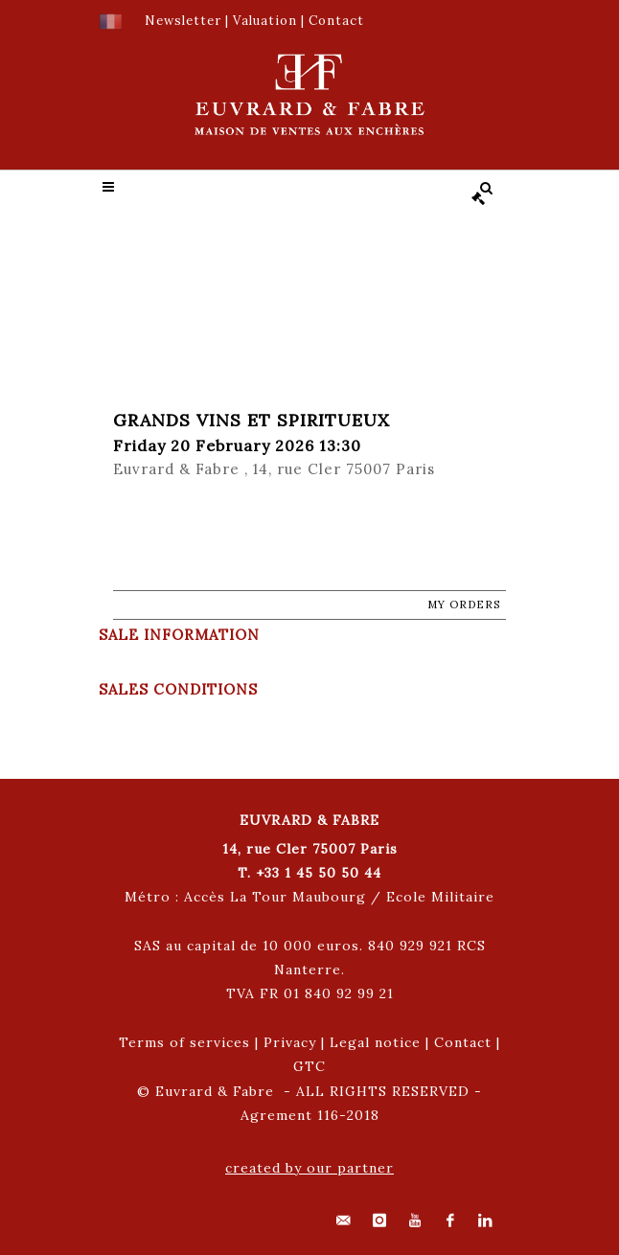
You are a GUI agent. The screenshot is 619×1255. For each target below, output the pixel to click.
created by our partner (309, 1167)
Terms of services (184, 1042)
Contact (463, 1042)
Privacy (290, 1042)
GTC (309, 1066)
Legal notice (375, 1042)
